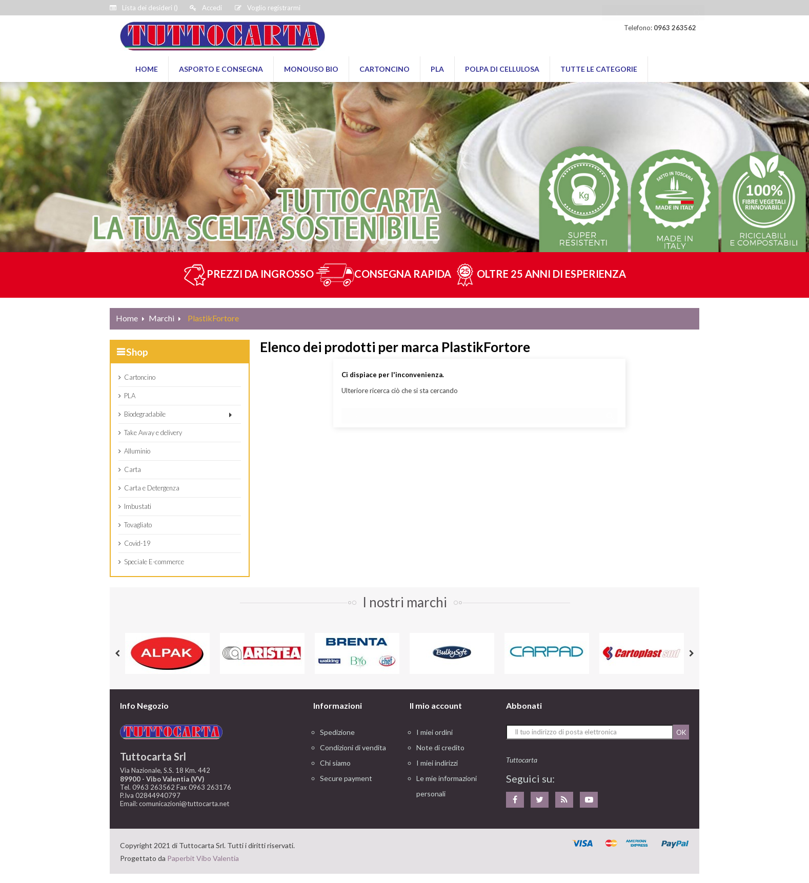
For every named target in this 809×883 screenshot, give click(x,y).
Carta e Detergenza (151, 488)
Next (691, 653)
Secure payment (346, 778)
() (144, 8)
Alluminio (137, 451)
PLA (129, 396)
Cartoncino (139, 377)
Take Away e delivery (153, 432)
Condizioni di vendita (353, 747)
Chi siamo (335, 762)
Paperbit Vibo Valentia (203, 858)
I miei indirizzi (437, 762)
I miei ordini (434, 732)
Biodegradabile (145, 414)
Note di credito (440, 747)
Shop (137, 352)
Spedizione (337, 732)
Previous (117, 653)
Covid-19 (137, 543)
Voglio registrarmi (267, 8)
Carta (132, 469)
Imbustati (137, 506)
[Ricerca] (653, 7)
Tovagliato (138, 525)
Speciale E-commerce (154, 562)
